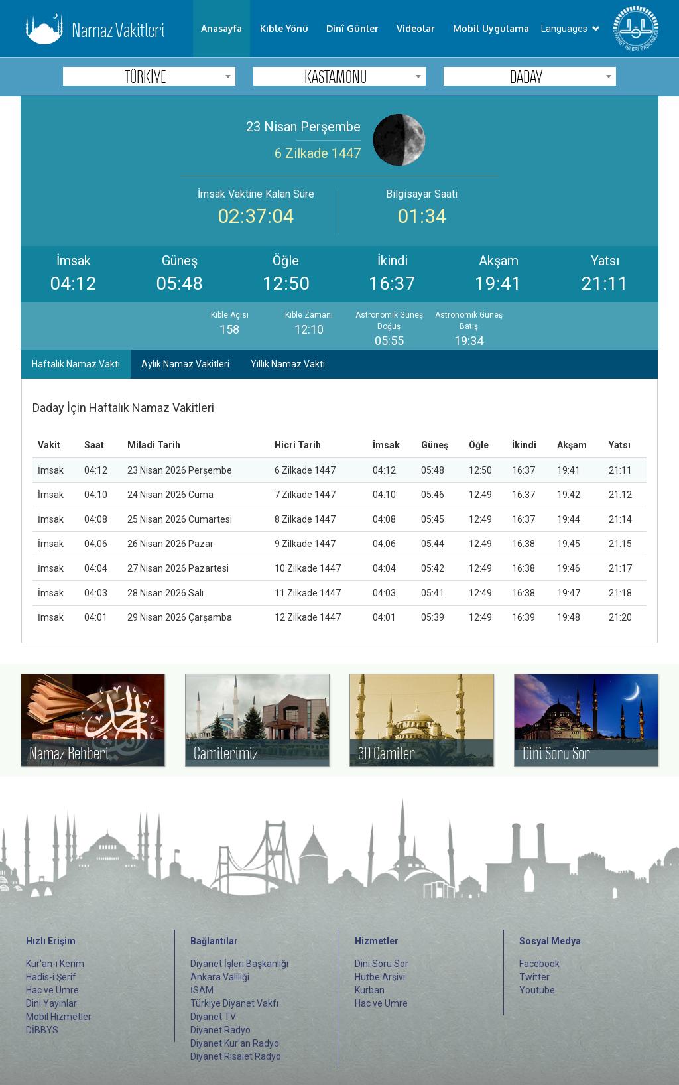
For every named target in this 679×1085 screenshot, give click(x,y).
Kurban (370, 990)
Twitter (534, 977)
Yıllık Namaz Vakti (288, 364)
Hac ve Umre (52, 990)
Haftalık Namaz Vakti (76, 364)
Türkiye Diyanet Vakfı (234, 1003)
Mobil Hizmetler (59, 1016)
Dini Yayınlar (51, 1003)
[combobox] (149, 76)
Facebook (539, 963)
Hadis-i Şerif (51, 977)
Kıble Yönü (284, 28)
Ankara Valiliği (219, 977)
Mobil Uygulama (491, 28)
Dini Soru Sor (381, 963)
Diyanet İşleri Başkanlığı (239, 963)
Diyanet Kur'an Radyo (234, 1043)
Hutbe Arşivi (380, 977)
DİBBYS (42, 1030)
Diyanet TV (213, 1016)
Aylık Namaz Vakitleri (185, 364)
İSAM (202, 990)
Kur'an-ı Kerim (55, 963)
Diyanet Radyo (220, 1030)
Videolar (416, 28)
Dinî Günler (352, 28)
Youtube (537, 990)
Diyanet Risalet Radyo (235, 1056)
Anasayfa (221, 28)
